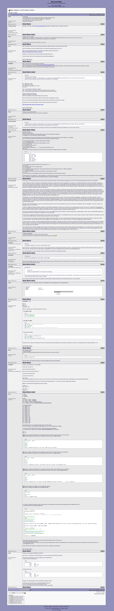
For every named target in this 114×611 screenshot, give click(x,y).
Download (50, 606)
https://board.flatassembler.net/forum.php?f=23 (32, 51)
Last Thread (97, 593)
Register (59, 5)
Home (53, 5)
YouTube (65, 608)
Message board (66, 606)
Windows (16, 10)
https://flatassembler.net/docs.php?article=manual (33, 104)
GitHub (63, 608)
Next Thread (101, 593)
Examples (61, 606)
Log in (64, 6)
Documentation (55, 606)
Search (56, 5)
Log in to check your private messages (55, 6)
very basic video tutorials (40, 26)
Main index (46, 606)
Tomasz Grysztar (56, 608)
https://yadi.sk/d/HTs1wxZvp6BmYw (46, 64)
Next (16, 12)
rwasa (60, 609)
